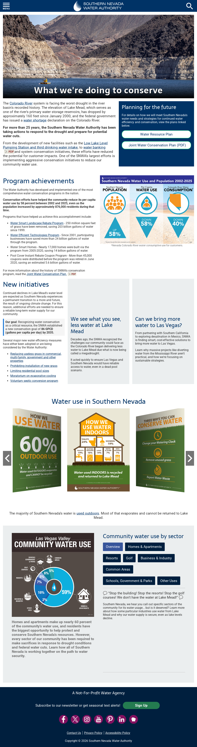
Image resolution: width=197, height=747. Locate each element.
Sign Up (141, 705)
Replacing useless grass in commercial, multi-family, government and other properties (35, 357)
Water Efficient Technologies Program (34, 235)
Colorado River (21, 103)
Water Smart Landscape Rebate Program (36, 223)
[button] (99, 6)
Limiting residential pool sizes (29, 371)
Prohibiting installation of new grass (33, 366)
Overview (113, 547)
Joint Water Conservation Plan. (47, 274)
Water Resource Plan (156, 134)
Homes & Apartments (145, 547)
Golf (129, 558)
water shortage (34, 120)
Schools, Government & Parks (129, 581)
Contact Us (74, 733)
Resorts (112, 558)
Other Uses (168, 581)
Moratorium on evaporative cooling (33, 376)
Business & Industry (156, 558)
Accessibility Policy (117, 733)
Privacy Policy (93, 733)
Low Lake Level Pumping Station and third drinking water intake (55, 145)
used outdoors (88, 513)
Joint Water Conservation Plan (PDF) (154, 146)
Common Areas (118, 569)
